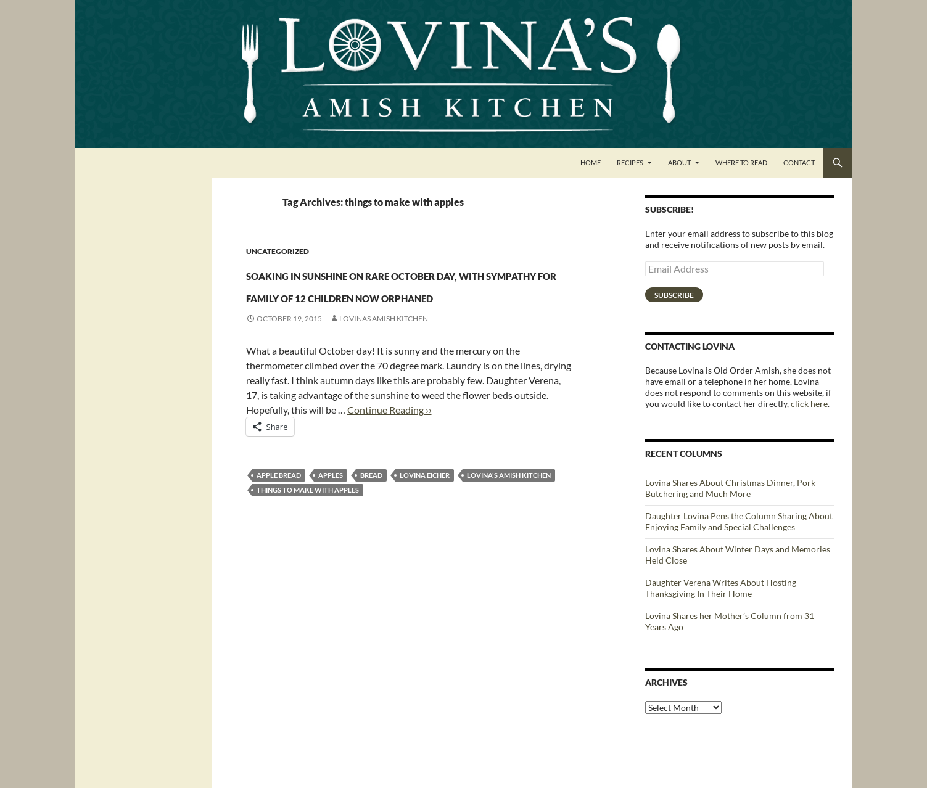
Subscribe (674, 295)
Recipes (630, 162)
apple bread (279, 519)
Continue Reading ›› (389, 454)
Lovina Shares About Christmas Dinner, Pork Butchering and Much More (730, 488)
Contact (799, 162)
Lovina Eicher (425, 519)
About (679, 162)
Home (590, 162)
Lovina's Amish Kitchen (509, 519)
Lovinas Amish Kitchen (383, 362)
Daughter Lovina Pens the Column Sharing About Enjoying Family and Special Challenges (739, 521)
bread (371, 519)
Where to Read (741, 162)
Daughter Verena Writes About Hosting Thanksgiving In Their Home (720, 588)
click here (809, 403)
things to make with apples (308, 534)
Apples (330, 519)
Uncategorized (277, 251)
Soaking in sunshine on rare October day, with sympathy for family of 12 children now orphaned (401, 305)
